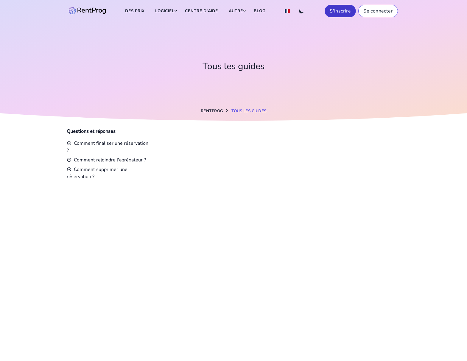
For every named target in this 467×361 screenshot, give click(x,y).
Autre (236, 11)
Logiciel (164, 11)
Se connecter (378, 11)
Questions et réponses (91, 131)
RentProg (212, 111)
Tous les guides (249, 111)
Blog (259, 11)
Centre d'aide (201, 11)
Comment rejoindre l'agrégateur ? (106, 160)
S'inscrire (340, 11)
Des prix (134, 11)
